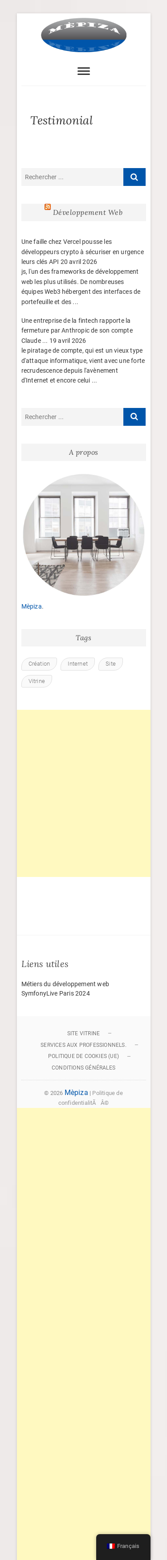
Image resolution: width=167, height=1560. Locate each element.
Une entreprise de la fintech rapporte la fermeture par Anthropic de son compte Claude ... (77, 330)
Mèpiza (31, 606)
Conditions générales (83, 1068)
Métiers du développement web (65, 984)
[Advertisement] (83, 793)
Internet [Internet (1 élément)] (78, 663)
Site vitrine (83, 1033)
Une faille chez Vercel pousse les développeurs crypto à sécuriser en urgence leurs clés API (82, 251)
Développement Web (88, 212)
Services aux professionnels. (83, 1045)
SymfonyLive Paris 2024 (55, 993)
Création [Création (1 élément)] (39, 663)
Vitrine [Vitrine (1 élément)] (37, 681)
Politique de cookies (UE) (83, 1056)
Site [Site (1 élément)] (111, 663)
